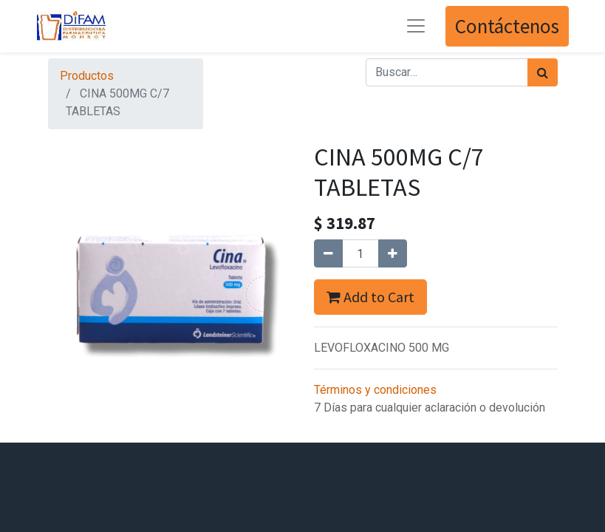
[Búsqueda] (542, 72)
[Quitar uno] (328, 253)
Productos (87, 76)
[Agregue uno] (392, 253)
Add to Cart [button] (370, 296)
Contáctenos (507, 25)
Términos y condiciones (375, 390)
